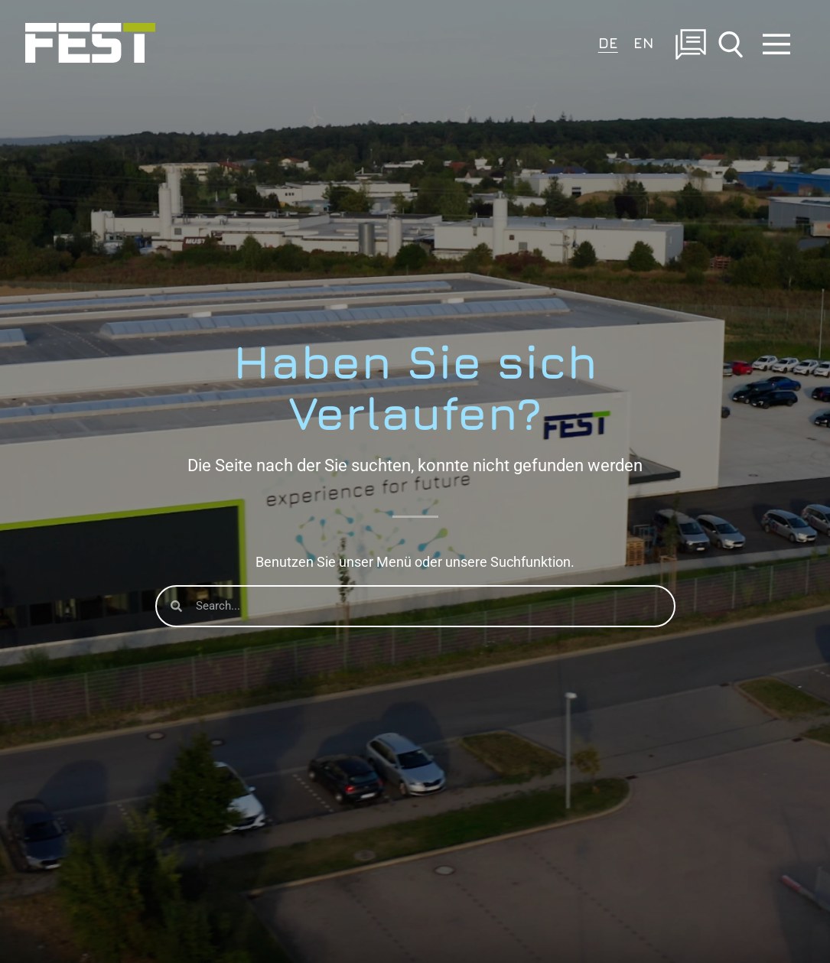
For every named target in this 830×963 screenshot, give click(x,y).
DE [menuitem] (608, 42)
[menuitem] (608, 41)
